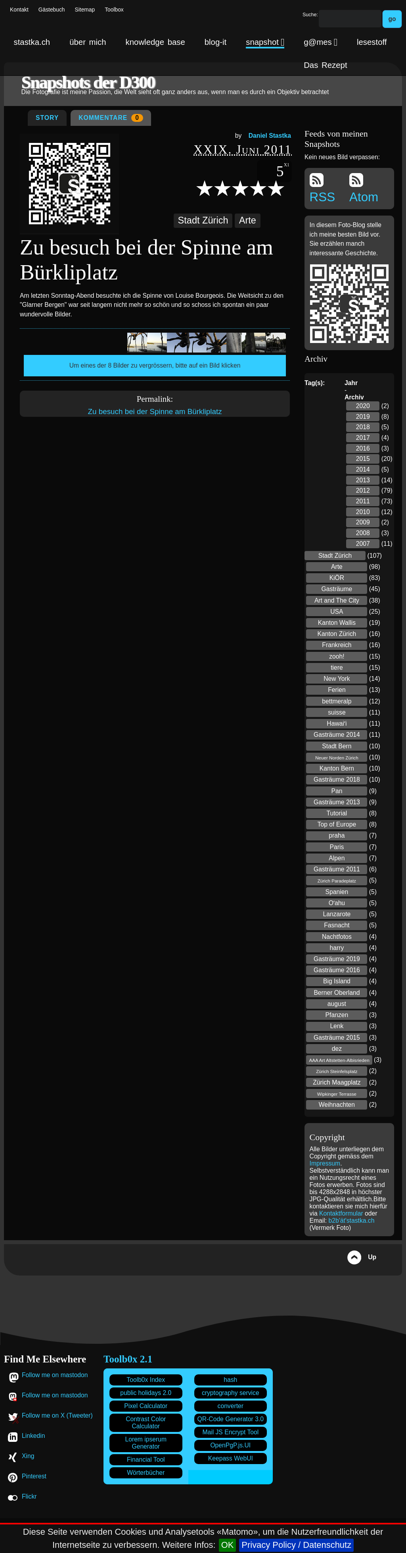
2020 (363, 406)
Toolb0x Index (145, 1379)
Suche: (310, 14)
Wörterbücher (146, 1472)
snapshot (265, 42)
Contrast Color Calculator (146, 1423)
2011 (363, 501)
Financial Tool (146, 1459)
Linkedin (33, 1435)
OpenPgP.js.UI (230, 1445)
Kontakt (19, 10)
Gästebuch (51, 10)
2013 (363, 480)
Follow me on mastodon (55, 1375)
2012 (363, 490)
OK (227, 1545)
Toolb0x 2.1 (127, 1359)
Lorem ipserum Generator (146, 1443)
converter (230, 1406)
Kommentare (111, 118)
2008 (363, 533)
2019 (363, 416)
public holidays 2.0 (145, 1392)
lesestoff (372, 42)
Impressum (325, 1163)
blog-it (216, 42)
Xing (28, 1456)
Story (47, 117)
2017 (363, 437)
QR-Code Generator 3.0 (230, 1419)
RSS (322, 188)
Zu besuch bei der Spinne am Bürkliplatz (155, 411)
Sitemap (85, 10)
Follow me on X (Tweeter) (57, 1415)
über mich (87, 42)
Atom (363, 188)
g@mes (320, 42)
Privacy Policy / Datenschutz (296, 1545)
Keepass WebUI (230, 1458)
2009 (363, 522)
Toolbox (114, 10)
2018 (363, 427)
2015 (363, 458)
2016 (363, 448)
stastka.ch (31, 42)
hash (230, 1379)
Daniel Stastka (270, 135)
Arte (247, 220)
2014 (363, 469)
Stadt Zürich (203, 220)
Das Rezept (325, 65)
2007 (363, 543)
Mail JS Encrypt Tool (230, 1432)
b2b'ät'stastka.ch (352, 1220)
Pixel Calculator (145, 1406)
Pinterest (34, 1476)
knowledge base (155, 42)
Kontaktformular (342, 1213)
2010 (363, 512)
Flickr (29, 1496)
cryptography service (230, 1392)
